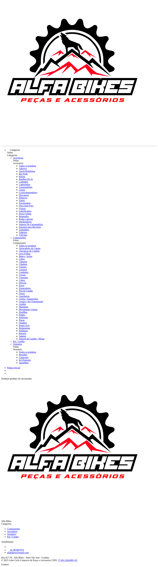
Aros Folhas (24, 253)
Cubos (22, 280)
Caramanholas (25, 187)
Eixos (21, 285)
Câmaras (23, 261)
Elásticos (23, 198)
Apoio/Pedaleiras (27, 171)
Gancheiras (24, 296)
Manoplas (23, 307)
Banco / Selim (25, 256)
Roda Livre (24, 325)
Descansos (24, 195)
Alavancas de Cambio (29, 251)
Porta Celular (25, 213)
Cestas (22, 190)
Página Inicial (13, 367)
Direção (22, 283)
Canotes (23, 267)
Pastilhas (23, 312)
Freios (22, 293)
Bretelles (23, 354)
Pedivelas (23, 317)
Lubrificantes (25, 211)
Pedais (22, 315)
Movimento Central (28, 309)
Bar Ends (23, 174)
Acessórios (18, 158)
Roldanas (23, 331)
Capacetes (23, 357)
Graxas (22, 208)
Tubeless (23, 232)
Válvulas (23, 235)
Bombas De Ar (26, 179)
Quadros (23, 323)
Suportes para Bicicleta (30, 227)
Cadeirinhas (24, 184)
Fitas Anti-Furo (26, 206)
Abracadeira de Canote (30, 248)
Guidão (22, 304)
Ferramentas (25, 203)
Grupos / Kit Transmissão (31, 301)
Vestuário (17, 344)
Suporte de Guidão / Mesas (31, 339)
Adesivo (23, 168)
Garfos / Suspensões (28, 299)
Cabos (22, 259)
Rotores (22, 333)
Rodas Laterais (26, 219)
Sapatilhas (24, 362)
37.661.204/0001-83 (67, 560)
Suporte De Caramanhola (31, 224)
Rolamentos (24, 328)
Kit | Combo (19, 341)
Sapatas (22, 336)
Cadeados (23, 182)
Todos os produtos (27, 166)
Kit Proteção (25, 360)
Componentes (19, 237)
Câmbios (23, 264)
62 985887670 (15, 550)
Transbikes (24, 229)
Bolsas (22, 176)
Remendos (24, 216)
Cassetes (23, 269)
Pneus (21, 320)
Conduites (23, 272)
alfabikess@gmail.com (18, 552)
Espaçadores (25, 288)
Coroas (22, 275)
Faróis (22, 200)
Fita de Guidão (26, 291)
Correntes (23, 277)
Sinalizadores (25, 221)
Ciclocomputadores (28, 192)
